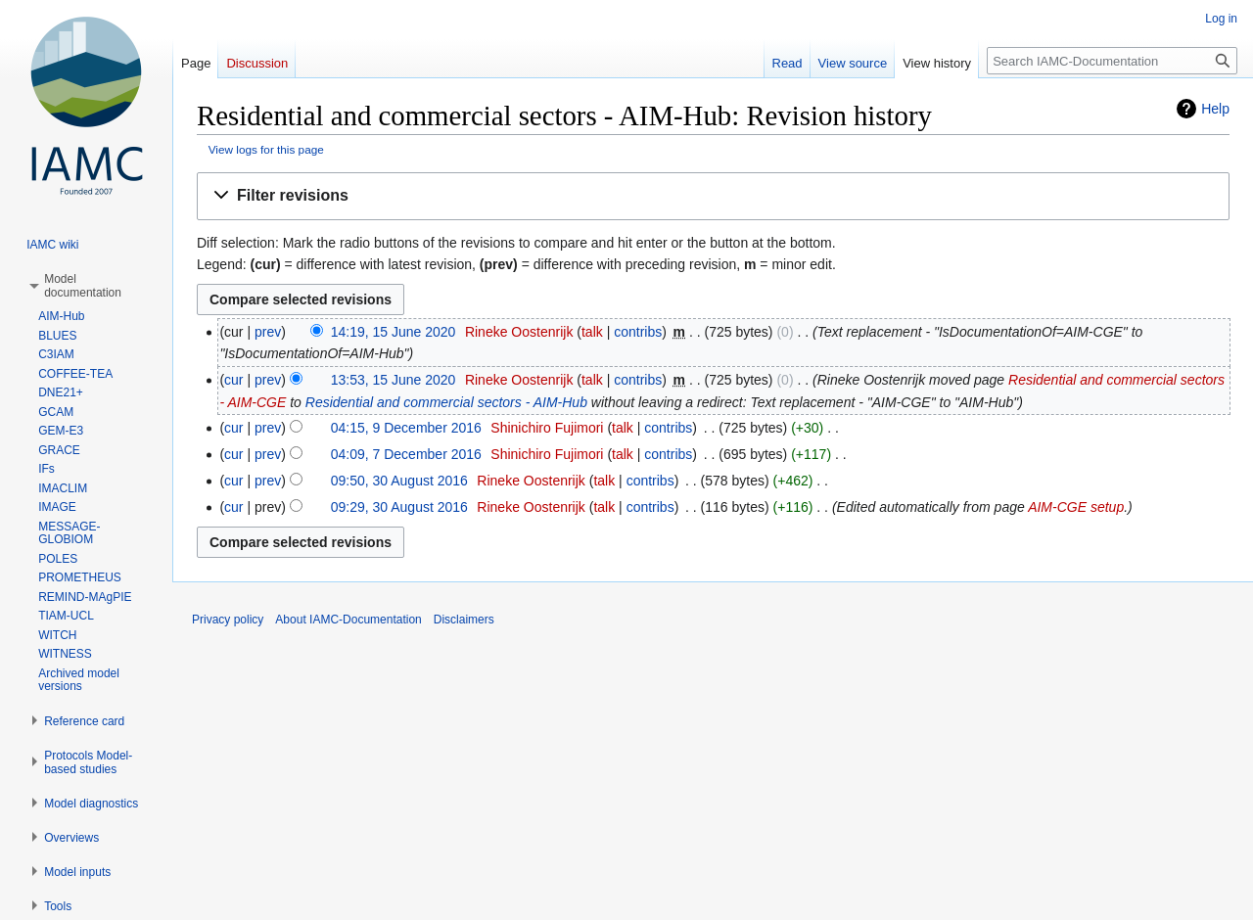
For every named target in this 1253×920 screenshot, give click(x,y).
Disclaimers (464, 619)
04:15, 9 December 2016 (406, 428)
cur (233, 380)
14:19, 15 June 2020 (393, 332)
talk (592, 332)
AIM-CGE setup (1076, 507)
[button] (713, 196)
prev (268, 332)
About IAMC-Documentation (348, 619)
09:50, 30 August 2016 (399, 480)
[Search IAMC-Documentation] (1112, 60)
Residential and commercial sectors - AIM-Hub (446, 402)
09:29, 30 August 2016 (399, 507)
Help (1215, 108)
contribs (638, 332)
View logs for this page (266, 149)
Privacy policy (227, 619)
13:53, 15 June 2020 (393, 380)
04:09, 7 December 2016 (406, 454)
